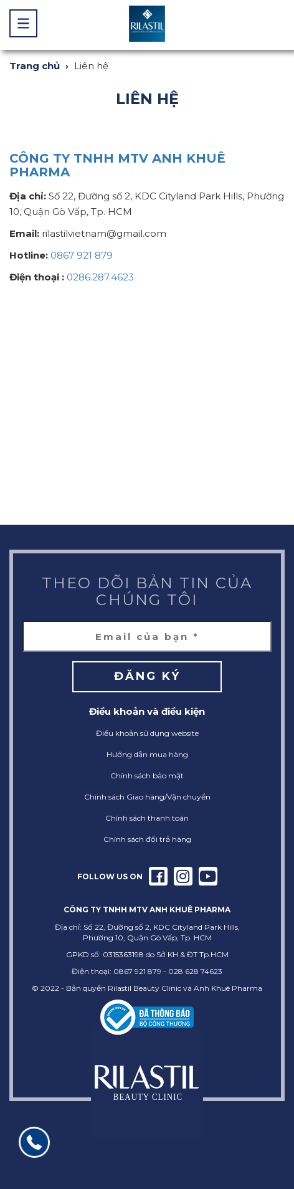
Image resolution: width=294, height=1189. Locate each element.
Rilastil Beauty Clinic (144, 988)
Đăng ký (147, 676)
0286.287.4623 (100, 277)
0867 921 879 (81, 255)
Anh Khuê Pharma (228, 988)
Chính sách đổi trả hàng (147, 839)
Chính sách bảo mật (147, 775)
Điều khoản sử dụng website (147, 733)
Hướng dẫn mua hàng (147, 754)
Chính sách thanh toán (147, 818)
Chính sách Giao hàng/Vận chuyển (147, 796)
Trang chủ (34, 66)
